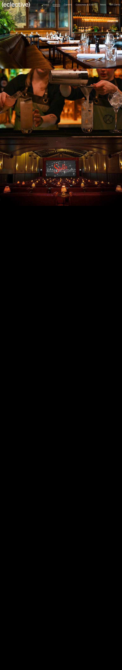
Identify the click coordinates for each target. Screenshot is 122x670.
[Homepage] (16, 4)
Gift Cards (115, 4)
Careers (68, 4)
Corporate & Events (86, 4)
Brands (56, 4)
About (45, 4)
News (103, 4)
